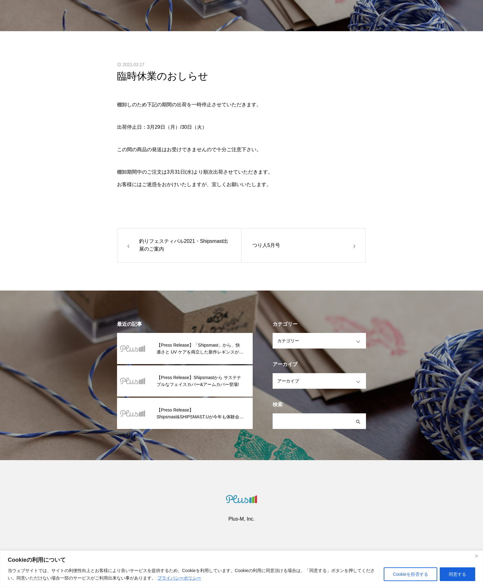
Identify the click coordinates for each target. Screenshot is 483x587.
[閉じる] (476, 556)
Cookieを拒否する (410, 574)
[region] (241, 569)
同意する (457, 574)
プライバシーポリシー (179, 577)
